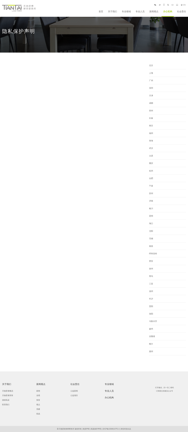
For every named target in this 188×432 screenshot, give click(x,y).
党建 (38, 409)
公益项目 (74, 395)
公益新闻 (74, 391)
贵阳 (151, 306)
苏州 (151, 193)
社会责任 (181, 11)
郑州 (151, 111)
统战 (38, 414)
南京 (151, 125)
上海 (151, 73)
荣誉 (38, 400)
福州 (151, 133)
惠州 (151, 351)
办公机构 (167, 11)
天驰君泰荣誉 (7, 395)
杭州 (151, 171)
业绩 (38, 395)
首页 (101, 11)
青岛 (151, 276)
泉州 (151, 269)
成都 (151, 103)
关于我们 (112, 11)
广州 (151, 80)
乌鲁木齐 (153, 321)
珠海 (151, 141)
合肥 (151, 178)
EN (183, 5)
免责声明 (86, 429)
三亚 (151, 284)
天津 (151, 95)
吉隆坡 (152, 336)
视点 (38, 405)
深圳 (151, 88)
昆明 (151, 216)
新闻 (38, 391)
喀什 (151, 344)
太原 (151, 156)
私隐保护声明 (96, 429)
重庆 (151, 163)
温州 (151, 291)
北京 (151, 65)
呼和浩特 (153, 253)
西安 (151, 261)
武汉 (151, 148)
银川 (151, 208)
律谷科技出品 (126, 429)
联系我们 (5, 405)
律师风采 (5, 400)
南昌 (151, 246)
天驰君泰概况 (7, 391)
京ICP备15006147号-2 (110, 429)
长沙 (151, 299)
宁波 (151, 186)
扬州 (151, 329)
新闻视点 (153, 11)
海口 (151, 223)
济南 (151, 201)
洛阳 (151, 314)
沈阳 (151, 231)
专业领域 (126, 11)
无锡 (151, 238)
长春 (151, 118)
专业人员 (140, 11)
